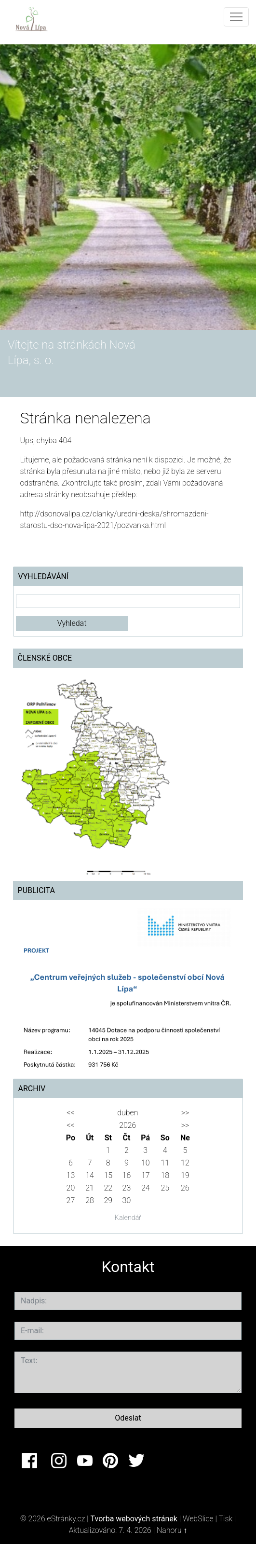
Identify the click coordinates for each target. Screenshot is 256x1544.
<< (70, 1112)
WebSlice (198, 1518)
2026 (127, 1125)
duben (127, 1112)
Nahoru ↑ (172, 1530)
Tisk (225, 1518)
